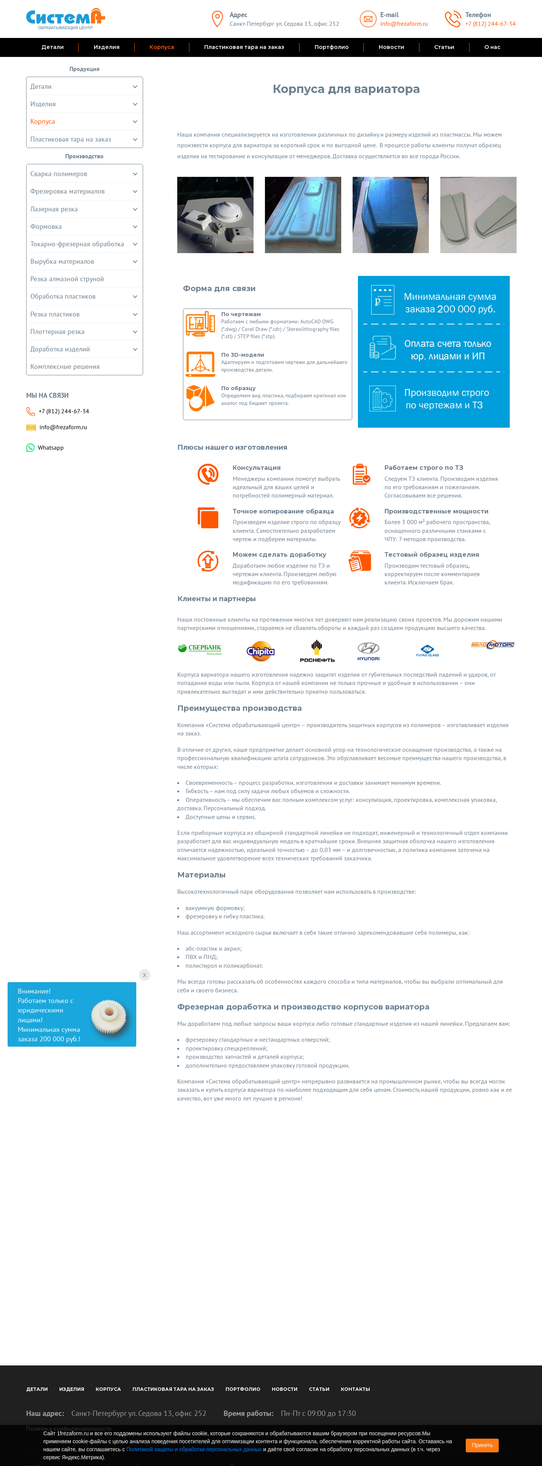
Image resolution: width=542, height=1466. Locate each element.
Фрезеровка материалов (67, 191)
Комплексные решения (65, 366)
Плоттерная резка (57, 331)
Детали (52, 47)
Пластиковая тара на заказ (244, 47)
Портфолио (332, 47)
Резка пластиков (55, 314)
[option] (215, 215)
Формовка (46, 226)
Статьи (444, 47)
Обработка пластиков (63, 296)
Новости (391, 47)
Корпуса (162, 47)
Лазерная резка (54, 209)
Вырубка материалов (62, 261)
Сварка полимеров (58, 173)
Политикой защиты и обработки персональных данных (194, 1449)
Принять (482, 1445)
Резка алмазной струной (67, 278)
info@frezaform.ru (404, 23)
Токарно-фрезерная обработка (77, 243)
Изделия (107, 47)
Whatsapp (51, 447)
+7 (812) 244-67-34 (490, 23)
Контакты (355, 1389)
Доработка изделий (60, 349)
